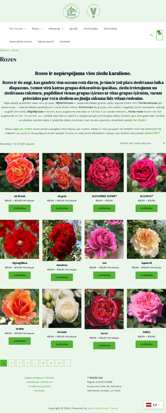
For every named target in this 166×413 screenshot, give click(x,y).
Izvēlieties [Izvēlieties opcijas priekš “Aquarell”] (146, 275)
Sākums (4, 50)
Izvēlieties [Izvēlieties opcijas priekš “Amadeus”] (62, 277)
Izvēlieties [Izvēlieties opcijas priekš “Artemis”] (62, 344)
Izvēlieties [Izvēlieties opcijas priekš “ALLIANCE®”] (146, 208)
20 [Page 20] (59, 363)
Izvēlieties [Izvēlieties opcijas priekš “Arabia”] (19, 340)
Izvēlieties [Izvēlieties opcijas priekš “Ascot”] (104, 345)
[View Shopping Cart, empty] (159, 35)
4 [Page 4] (27, 363)
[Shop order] (142, 143)
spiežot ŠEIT (152, 133)
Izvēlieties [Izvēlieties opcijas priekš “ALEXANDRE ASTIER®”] (104, 208)
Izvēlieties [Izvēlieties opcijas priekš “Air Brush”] (19, 208)
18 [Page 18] (43, 363)
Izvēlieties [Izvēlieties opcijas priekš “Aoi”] (104, 275)
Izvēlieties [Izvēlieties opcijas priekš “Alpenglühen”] (19, 275)
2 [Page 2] (11, 363)
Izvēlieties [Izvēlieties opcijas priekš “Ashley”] (146, 344)
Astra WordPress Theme (102, 408)
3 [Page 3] (19, 363)
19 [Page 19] (51, 363)
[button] (17, 28)
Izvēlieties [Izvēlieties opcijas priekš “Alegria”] (62, 208)
